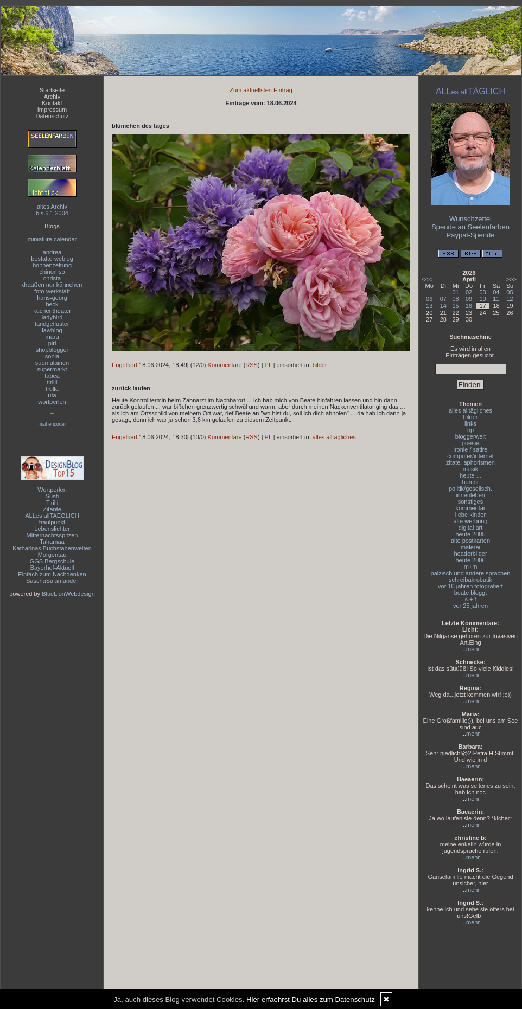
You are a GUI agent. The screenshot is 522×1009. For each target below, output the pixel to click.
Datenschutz (51, 116)
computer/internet (470, 456)
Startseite (52, 90)
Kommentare (225, 365)
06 (429, 298)
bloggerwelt (470, 436)
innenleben (470, 495)
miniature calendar (52, 239)
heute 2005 (470, 534)
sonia (52, 356)
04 (496, 292)
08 (456, 298)
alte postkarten (470, 540)
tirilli (52, 382)
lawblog (52, 330)
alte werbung (471, 521)
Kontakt (52, 103)
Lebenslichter (51, 528)
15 (456, 306)
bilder (320, 365)
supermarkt (52, 369)
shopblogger (52, 349)
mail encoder (52, 424)
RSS (251, 365)
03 (482, 292)
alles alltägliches (334, 437)
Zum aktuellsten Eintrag (261, 90)
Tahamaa (52, 541)
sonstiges (470, 501)
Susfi (52, 496)
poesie (470, 443)
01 (456, 292)
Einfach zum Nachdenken (52, 574)
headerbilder (470, 553)
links (470, 423)
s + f (470, 599)
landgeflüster (52, 323)
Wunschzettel (470, 219)
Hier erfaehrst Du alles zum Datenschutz (310, 999)
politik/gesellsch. (470, 488)
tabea (52, 375)
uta (52, 395)
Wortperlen (52, 489)
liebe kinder (470, 514)
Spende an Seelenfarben (470, 227)
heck (52, 304)
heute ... (470, 475)
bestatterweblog (52, 258)
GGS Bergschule (52, 561)
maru (52, 336)
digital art (471, 527)
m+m (471, 566)
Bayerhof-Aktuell (52, 567)
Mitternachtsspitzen (52, 535)
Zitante (52, 509)
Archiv (52, 96)
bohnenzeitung (52, 265)
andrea (52, 252)
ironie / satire (471, 449)
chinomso (52, 271)
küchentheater (52, 310)
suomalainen (52, 362)
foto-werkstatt (52, 291)
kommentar (470, 508)
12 (509, 298)
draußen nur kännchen (52, 284)
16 (469, 306)
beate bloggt (470, 592)
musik (471, 469)
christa (52, 278)
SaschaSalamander (52, 580)
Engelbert (124, 365)
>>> (511, 279)
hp (470, 430)
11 (496, 298)
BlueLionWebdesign (68, 593)
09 (469, 298)
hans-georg (52, 297)
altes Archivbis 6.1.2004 (52, 209)
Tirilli (52, 502)
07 (443, 298)
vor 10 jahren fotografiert (470, 586)
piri (52, 343)
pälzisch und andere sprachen (471, 573)
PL (268, 365)
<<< (427, 279)
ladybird (52, 317)
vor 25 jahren (470, 605)
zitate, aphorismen (470, 462)
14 (443, 306)
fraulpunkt (52, 522)
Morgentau (52, 554)
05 (509, 292)
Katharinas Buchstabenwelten (52, 548)
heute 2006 (470, 560)
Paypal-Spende (471, 235)
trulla (52, 388)
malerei (470, 547)
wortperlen (52, 402)
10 (482, 298)
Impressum (52, 109)
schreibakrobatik (470, 579)
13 (429, 306)
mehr (473, 649)
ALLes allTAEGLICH (52, 515)
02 (469, 292)
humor (470, 482)
